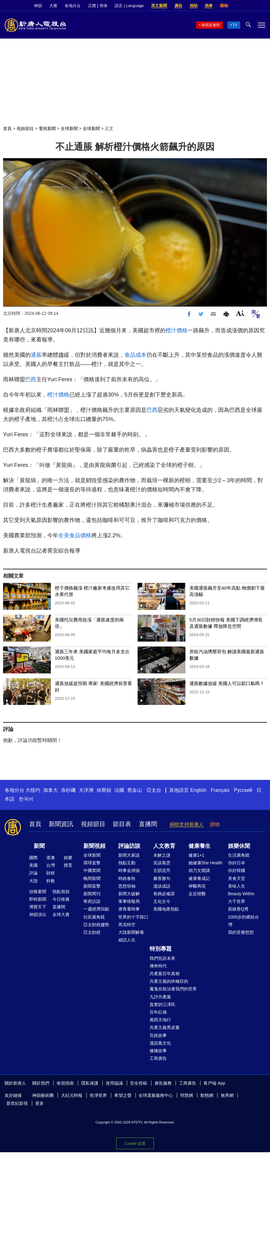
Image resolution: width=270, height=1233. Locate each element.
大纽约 (32, 790)
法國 (119, 790)
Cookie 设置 (135, 1143)
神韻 (38, 5)
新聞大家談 (129, 855)
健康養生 (199, 846)
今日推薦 (61, 899)
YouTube (262, 6)
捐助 (194, 5)
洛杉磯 (68, 790)
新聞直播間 (210, 25)
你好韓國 (236, 870)
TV (235, 25)
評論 (33, 872)
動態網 (206, 1095)
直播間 (148, 824)
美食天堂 (236, 878)
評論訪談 (129, 846)
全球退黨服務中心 (156, 1095)
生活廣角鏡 (238, 855)
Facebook (241, 6)
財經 (50, 872)
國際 (33, 857)
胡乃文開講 (199, 870)
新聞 (39, 846)
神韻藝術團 (43, 1095)
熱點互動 (126, 862)
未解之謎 (161, 855)
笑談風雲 (161, 862)
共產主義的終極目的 (169, 981)
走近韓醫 (197, 893)
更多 (39, 1103)
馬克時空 (126, 924)
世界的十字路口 (133, 917)
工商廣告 (158, 1058)
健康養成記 (199, 878)
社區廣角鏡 (94, 917)
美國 (33, 865)
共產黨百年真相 (165, 973)
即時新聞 (37, 899)
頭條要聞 (37, 891)
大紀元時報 (71, 1095)
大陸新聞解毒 (131, 932)
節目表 (122, 824)
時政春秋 (126, 878)
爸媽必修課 (164, 893)
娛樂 (68, 857)
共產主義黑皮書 (165, 1027)
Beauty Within (241, 893)
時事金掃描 (129, 870)
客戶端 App (214, 1083)
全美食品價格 (74, 535)
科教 (50, 880)
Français (220, 790)
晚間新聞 (92, 878)
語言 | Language (129, 5)
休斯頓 (104, 790)
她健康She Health (205, 862)
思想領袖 (126, 886)
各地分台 (73, 5)
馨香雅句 (161, 878)
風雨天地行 (160, 1019)
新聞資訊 (61, 824)
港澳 (50, 857)
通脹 (36, 355)
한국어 (26, 799)
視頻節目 (25, 128)
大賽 (53, 5)
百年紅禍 (158, 1012)
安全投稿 (138, 1083)
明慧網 (186, 1095)
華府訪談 (92, 901)
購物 (224, 5)
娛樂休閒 (239, 846)
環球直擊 (92, 862)
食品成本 (135, 355)
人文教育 (164, 846)
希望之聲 (122, 1095)
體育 (68, 865)
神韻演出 (37, 914)
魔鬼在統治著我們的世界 (173, 988)
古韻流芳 (161, 870)
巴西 (30, 379)
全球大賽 (61, 914)
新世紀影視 (17, 1103)
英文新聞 (159, 5)
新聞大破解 (129, 893)
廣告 (178, 5)
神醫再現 (197, 886)
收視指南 (65, 1083)
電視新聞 (47, 128)
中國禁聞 (92, 870)
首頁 (7, 128)
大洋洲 (86, 790)
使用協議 (114, 1083)
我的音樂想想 (241, 932)
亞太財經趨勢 (96, 924)
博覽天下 (37, 906)
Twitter (252, 6)
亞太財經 (92, 932)
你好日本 (236, 862)
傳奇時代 (158, 965)
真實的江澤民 (162, 1004)
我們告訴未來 (162, 958)
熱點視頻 (61, 891)
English (198, 790)
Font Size (240, 313)
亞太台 (153, 790)
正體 (92, 5)
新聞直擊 (92, 886)
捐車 (209, 5)
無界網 (227, 1095)
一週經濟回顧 (96, 909)
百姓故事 (158, 1035)
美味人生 (236, 886)
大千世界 (236, 901)
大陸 (33, 880)
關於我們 (40, 1083)
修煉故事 (158, 1050)
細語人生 (126, 939)
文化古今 (161, 901)
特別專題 (161, 949)
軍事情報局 (129, 901)
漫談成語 (161, 886)
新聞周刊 (92, 893)
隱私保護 (89, 1083)
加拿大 (50, 790)
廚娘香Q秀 (238, 909)
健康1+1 (196, 855)
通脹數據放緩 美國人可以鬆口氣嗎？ (226, 683)
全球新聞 (69, 128)
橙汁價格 (176, 330)
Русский (243, 790)
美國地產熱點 (166, 909)
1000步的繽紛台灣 (243, 921)
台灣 (50, 865)
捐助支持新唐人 (186, 824)
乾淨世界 (98, 1095)
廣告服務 (163, 1083)
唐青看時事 (129, 909)
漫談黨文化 (160, 1043)
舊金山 (134, 790)
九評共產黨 (160, 996)
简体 (104, 5)
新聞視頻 (94, 846)
